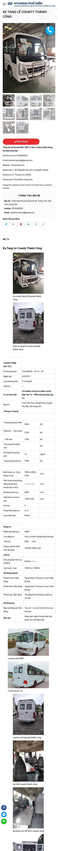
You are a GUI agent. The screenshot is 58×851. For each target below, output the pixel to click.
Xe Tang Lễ (10, 248)
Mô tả (6, 239)
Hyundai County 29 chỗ (21, 185)
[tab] (29, 238)
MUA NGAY (21, 141)
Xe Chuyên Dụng (37, 185)
